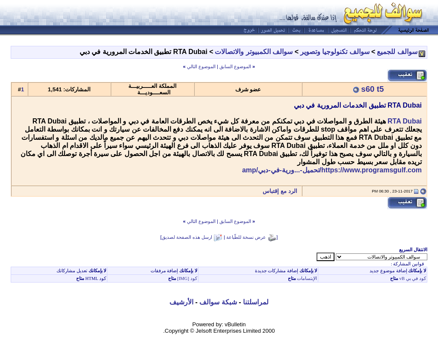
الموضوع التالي (201, 66)
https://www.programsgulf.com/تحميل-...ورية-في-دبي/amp (332, 170)
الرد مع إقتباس (282, 191)
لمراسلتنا (256, 302)
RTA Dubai (405, 121)
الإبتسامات (306, 278)
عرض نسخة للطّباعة (246, 237)
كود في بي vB (412, 278)
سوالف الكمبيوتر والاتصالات (254, 51)
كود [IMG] (187, 278)
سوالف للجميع (397, 51)
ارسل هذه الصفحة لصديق (187, 237)
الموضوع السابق (235, 66)
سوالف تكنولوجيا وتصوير (335, 51)
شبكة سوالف (218, 302)
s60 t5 (372, 88)
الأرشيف (181, 302)
